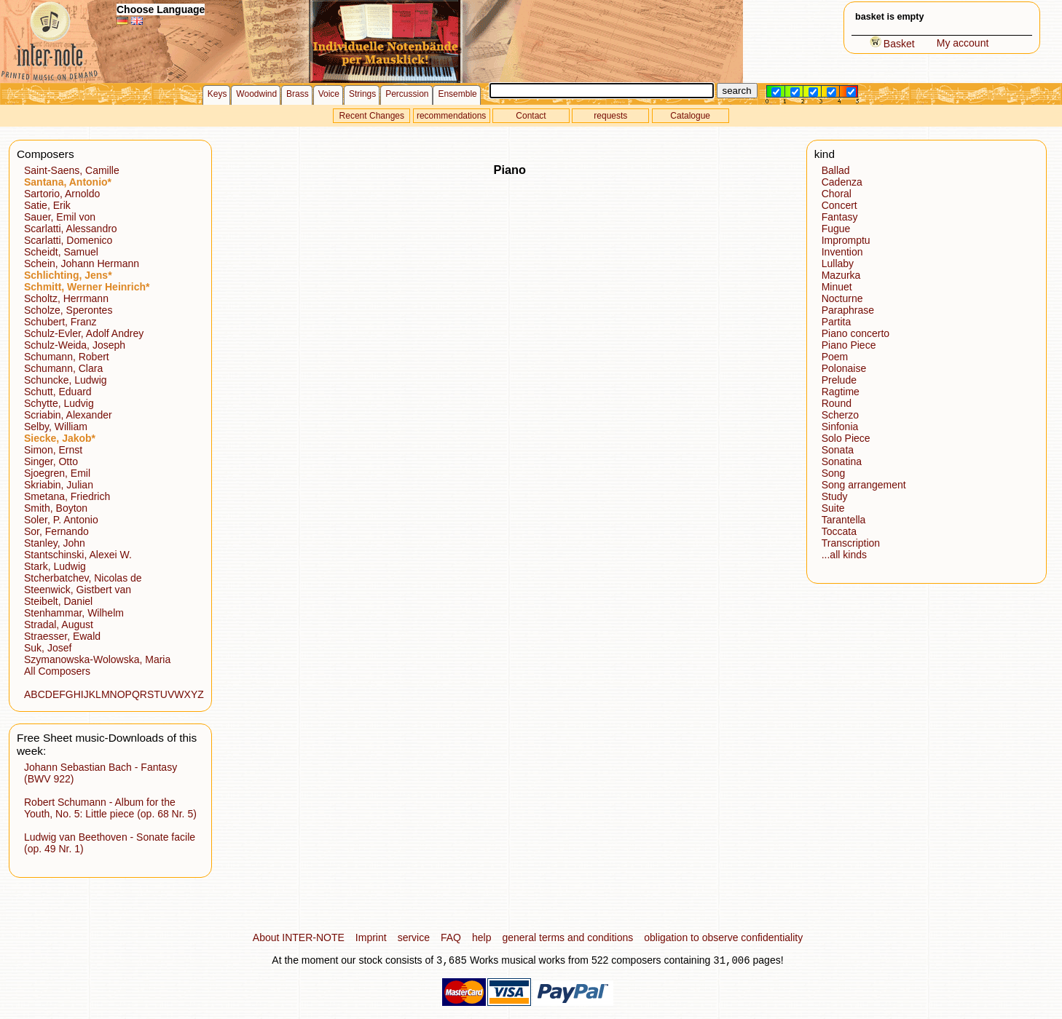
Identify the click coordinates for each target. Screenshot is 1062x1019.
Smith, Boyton (55, 508)
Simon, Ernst (53, 450)
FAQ (451, 937)
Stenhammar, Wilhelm (74, 613)
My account (963, 43)
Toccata (839, 531)
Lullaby (838, 263)
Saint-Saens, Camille (71, 170)
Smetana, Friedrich (67, 496)
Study (835, 496)
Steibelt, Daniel (58, 601)
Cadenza (842, 182)
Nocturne (842, 298)
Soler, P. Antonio (61, 520)
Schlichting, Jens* (68, 275)
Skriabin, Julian (58, 485)
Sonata (838, 450)
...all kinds (844, 554)
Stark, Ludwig (55, 566)
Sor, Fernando (56, 531)
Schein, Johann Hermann (81, 263)
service (414, 937)
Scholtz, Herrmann (66, 298)
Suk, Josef (47, 648)
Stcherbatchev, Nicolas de (83, 578)
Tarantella (844, 520)
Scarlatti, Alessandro (70, 228)
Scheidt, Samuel (61, 252)
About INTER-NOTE (299, 937)
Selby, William (55, 426)
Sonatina (842, 461)
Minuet (837, 287)
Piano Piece (849, 345)
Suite (833, 508)
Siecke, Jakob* (59, 438)
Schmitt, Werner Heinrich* (86, 287)
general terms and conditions (567, 937)
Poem (835, 356)
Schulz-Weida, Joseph (74, 345)
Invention (842, 252)
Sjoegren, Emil (57, 473)
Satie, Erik (47, 205)
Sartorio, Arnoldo (62, 193)
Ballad (836, 170)
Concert (839, 205)
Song (834, 473)
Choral (836, 193)
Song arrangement (864, 485)
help (481, 937)
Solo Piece (846, 438)
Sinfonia (840, 426)
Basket (892, 43)
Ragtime (841, 391)
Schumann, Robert (66, 356)
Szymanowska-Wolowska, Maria (97, 659)
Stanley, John (54, 543)
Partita (836, 322)
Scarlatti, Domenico (68, 240)
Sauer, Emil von (59, 217)
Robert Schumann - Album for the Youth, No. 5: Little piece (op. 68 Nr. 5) (110, 808)
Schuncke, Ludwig (65, 380)
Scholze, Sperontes (68, 310)
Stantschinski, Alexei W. (78, 554)
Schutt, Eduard (58, 391)
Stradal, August (58, 624)
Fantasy (840, 217)
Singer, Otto (51, 461)
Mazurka (841, 275)
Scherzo (840, 415)
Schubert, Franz (60, 322)
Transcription (851, 543)
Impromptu (846, 240)
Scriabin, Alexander (68, 415)
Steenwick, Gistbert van (77, 589)
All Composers (57, 671)
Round (836, 403)
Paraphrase (848, 310)
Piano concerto (855, 333)
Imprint (371, 937)
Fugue (836, 228)
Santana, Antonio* (67, 182)
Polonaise (844, 368)
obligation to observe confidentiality (723, 937)
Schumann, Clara (63, 368)
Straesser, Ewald (62, 636)
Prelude (839, 380)
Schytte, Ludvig (59, 403)
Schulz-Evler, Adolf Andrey (83, 333)
